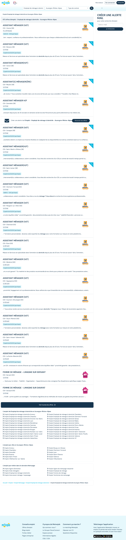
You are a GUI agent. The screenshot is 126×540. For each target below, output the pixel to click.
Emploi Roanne (9, 454)
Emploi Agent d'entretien (12, 469)
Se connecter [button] (110, 3)
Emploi (11, 483)
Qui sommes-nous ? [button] (49, 527)
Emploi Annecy (9, 448)
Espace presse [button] (47, 533)
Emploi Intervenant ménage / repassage (17, 475)
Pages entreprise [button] (27, 536)
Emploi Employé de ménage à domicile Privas (63, 427)
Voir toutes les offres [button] (47, 405)
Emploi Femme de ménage (57, 473)
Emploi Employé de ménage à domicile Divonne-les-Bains (23, 419)
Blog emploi (26, 530)
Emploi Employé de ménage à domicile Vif (62, 438)
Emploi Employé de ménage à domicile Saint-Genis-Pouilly (68, 434)
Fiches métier (26, 533)
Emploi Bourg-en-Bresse (57, 448)
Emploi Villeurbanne (55, 459)
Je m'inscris (110, 29)
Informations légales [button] (49, 536)
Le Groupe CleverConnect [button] (51, 530)
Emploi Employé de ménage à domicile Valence (64, 436)
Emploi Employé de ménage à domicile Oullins (64, 423)
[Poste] (33, 8)
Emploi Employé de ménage (58, 471)
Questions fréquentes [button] (70, 533)
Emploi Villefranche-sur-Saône (14, 459)
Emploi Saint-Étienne (56, 454)
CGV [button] (48, 538)
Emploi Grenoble (9, 452)
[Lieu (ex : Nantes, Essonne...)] (56, 8)
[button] (6, 525)
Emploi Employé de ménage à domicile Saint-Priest (21, 436)
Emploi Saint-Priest (10, 457)
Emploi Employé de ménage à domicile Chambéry (65, 414)
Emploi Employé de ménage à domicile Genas (64, 419)
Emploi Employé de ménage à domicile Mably (64, 421)
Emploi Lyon (53, 452)
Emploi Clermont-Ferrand (57, 450)
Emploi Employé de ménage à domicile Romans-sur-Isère (23, 432)
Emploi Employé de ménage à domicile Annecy (19, 414)
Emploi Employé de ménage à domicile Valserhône (20, 438)
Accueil (5, 483)
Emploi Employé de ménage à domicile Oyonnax (20, 425)
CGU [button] (44, 538)
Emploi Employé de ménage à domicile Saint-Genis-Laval (23, 434)
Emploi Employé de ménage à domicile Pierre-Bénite (66, 425)
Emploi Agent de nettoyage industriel (61, 469)
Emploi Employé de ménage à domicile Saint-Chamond (67, 432)
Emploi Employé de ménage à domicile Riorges (19, 429)
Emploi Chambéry (10, 450)
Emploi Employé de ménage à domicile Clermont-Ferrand (68, 417)
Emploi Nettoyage (19, 483)
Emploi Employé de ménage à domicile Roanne (64, 429)
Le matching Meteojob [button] (70, 527)
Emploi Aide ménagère (11, 471)
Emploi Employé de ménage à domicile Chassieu (20, 417)
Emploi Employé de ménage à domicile (17, 473)
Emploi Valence (54, 457)
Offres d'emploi (27, 527)
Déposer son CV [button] (68, 530)
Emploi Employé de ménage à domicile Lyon (18, 421)
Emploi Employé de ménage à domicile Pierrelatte (20, 427)
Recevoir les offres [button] (81, 121)
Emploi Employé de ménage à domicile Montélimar (21, 423)
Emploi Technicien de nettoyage (59, 475)
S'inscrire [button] (121, 3)
